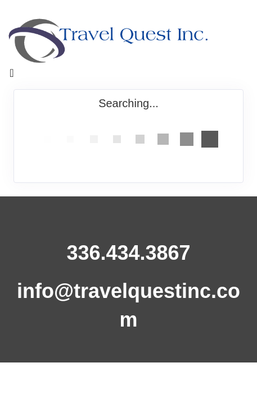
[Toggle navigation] (12, 76)
